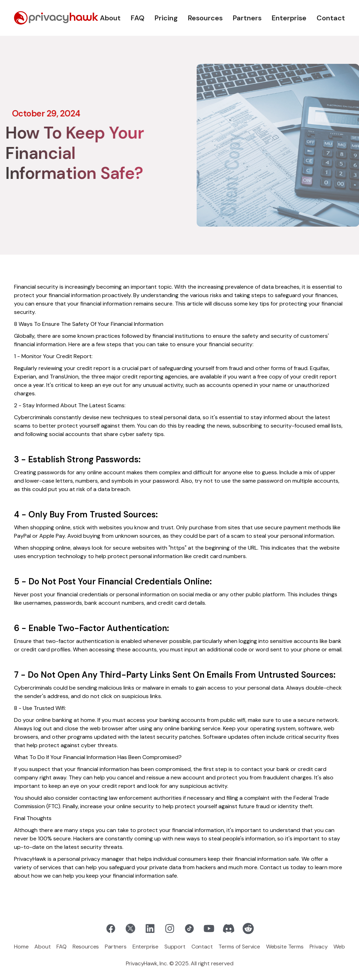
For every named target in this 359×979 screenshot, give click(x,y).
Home (21, 946)
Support (174, 946)
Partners (247, 17)
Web (339, 946)
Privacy (319, 946)
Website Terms (285, 946)
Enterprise (289, 17)
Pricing (166, 17)
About (110, 17)
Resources (205, 17)
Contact (331, 17)
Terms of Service (239, 946)
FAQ (137, 17)
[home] (56, 18)
